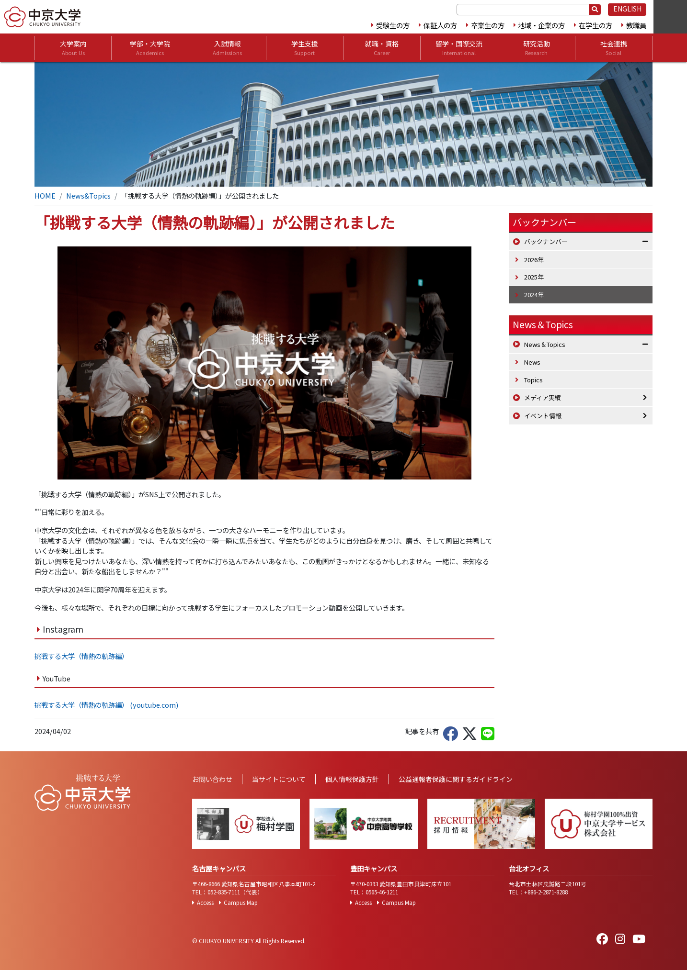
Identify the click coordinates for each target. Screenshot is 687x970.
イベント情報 (542, 415)
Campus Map (241, 902)
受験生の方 (393, 25)
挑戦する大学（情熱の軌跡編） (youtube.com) (106, 705)
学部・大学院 (150, 48)
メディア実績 (542, 397)
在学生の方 (595, 25)
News (532, 362)
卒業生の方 (487, 25)
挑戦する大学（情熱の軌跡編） (81, 656)
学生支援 (304, 48)
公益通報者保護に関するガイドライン (456, 779)
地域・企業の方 (541, 25)
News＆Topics (543, 324)
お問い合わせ (212, 779)
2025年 (534, 276)
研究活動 (536, 48)
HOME (45, 195)
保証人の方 (440, 25)
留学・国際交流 (458, 48)
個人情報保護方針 (352, 779)
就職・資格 (382, 48)
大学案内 (73, 48)
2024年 (534, 294)
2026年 (534, 259)
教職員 (636, 25)
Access (205, 902)
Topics (533, 379)
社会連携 (613, 48)
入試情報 (227, 48)
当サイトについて (279, 779)
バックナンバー (546, 241)
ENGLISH (627, 8)
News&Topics (88, 195)
